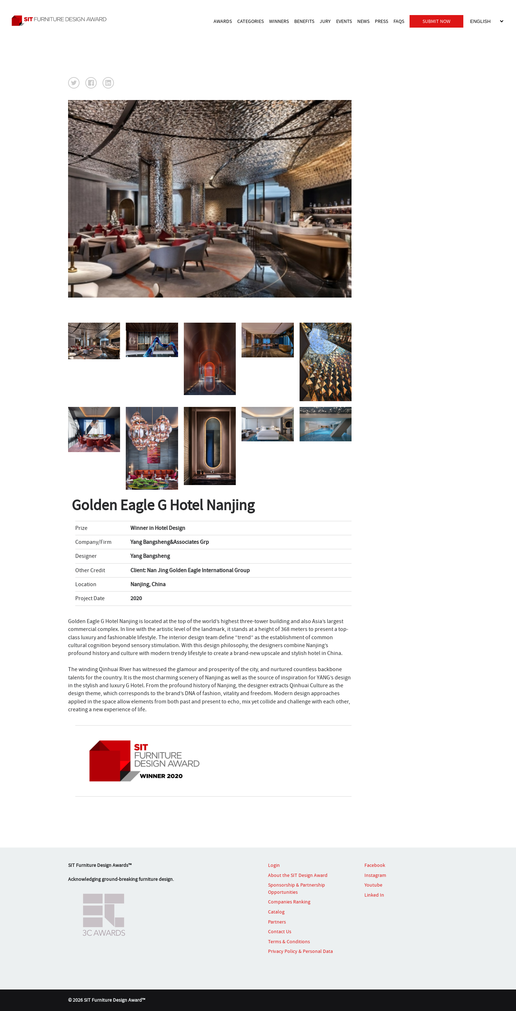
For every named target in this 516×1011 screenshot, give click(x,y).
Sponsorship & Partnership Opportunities (296, 888)
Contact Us (279, 931)
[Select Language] (487, 21)
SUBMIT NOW (436, 21)
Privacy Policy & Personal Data (300, 951)
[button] (74, 83)
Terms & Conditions (289, 941)
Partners (277, 922)
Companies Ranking (289, 901)
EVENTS (344, 21)
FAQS (398, 21)
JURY (325, 21)
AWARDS (223, 21)
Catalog (276, 911)
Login (274, 865)
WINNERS (279, 21)
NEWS (363, 21)
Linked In (374, 895)
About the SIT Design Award (298, 875)
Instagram (375, 875)
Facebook (374, 865)
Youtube (373, 885)
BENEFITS (304, 21)
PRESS (381, 21)
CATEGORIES (250, 21)
